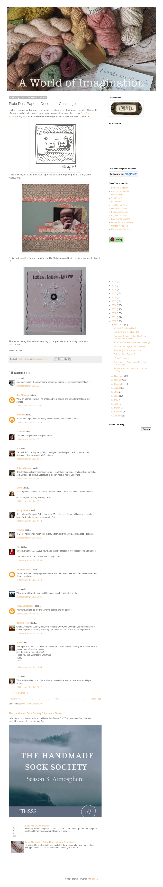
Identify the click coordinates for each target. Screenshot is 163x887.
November (119, 376)
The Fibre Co (117, 198)
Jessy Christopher (25, 606)
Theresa (20, 530)
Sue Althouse (22, 395)
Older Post (96, 699)
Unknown (21, 415)
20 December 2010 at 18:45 (29, 386)
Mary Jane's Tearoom (121, 229)
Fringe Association (119, 212)
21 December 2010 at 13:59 (29, 580)
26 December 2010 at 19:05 (29, 667)
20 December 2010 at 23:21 (29, 501)
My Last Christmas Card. (125, 328)
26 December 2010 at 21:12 (29, 687)
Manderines (116, 202)
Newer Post (15, 699)
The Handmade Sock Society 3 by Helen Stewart (36, 713)
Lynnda (20, 488)
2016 (114, 297)
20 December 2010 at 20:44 (29, 459)
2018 (114, 289)
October (118, 380)
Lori (18, 676)
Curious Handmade (120, 191)
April (116, 404)
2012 (114, 313)
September (119, 384)
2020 (114, 281)
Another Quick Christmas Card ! (128, 350)
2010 (114, 321)
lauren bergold (23, 623)
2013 (114, 309)
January (118, 416)
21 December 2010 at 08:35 (29, 560)
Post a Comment (20, 693)
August (117, 388)
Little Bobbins (117, 195)
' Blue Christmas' (121, 358)
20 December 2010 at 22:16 (29, 478)
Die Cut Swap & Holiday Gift (126, 332)
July (116, 392)
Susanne (20, 432)
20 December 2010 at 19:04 (29, 405)
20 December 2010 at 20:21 (29, 439)
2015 (114, 301)
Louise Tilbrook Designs (122, 222)
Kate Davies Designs (120, 219)
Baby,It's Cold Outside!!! (124, 354)
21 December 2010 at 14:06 (29, 597)
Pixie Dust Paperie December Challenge (132, 342)
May (116, 400)
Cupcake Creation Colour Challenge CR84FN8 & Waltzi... (130, 337)
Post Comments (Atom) (31, 704)
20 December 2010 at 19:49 (29, 422)
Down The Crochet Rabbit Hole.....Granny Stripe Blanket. (51, 842)
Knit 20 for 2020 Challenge (37, 826)
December (119, 324)
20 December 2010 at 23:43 (29, 521)
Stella (19, 642)
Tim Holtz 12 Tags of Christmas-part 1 (131, 346)
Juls (18, 547)
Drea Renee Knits (119, 208)
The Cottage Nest (119, 205)
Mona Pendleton (24, 569)
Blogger (93, 879)
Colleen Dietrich (24, 468)
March (117, 408)
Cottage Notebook (119, 226)
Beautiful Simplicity (119, 188)
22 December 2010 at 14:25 (29, 633)
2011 (114, 317)
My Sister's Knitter (119, 215)
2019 (114, 285)
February (118, 412)
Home (55, 699)
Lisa (18, 378)
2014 (114, 305)
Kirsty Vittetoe (23, 510)
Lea (18, 589)
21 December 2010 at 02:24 (29, 538)
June (116, 396)
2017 (114, 293)
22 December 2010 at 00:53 (29, 614)
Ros (26, 258)
